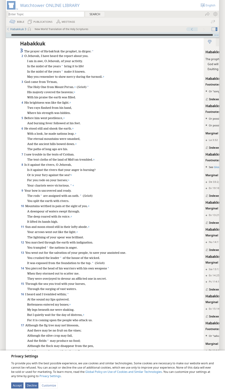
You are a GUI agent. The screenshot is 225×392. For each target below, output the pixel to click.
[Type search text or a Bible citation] (44, 14)
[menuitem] (215, 14)
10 (22, 206)
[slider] (112, 35)
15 (22, 288)
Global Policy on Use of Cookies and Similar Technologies (123, 372)
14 (22, 273)
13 (22, 253)
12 (22, 242)
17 (22, 330)
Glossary (154, 167)
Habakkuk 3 (16, 29)
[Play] (8, 35)
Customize (49, 385)
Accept (17, 385)
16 (22, 299)
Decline (32, 385)
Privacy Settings (50, 376)
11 (22, 227)
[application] (112, 35)
